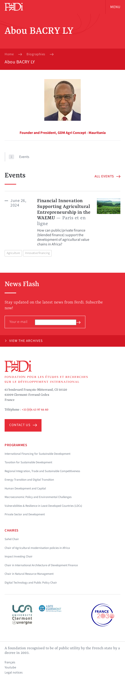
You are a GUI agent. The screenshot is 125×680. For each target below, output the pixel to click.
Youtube (10, 667)
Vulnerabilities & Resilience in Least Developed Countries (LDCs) (43, 506)
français (10, 662)
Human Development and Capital (25, 488)
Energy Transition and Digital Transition (29, 480)
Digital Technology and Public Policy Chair (31, 583)
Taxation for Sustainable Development (28, 462)
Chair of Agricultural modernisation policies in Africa (37, 548)
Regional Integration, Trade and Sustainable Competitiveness (42, 471)
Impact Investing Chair (19, 556)
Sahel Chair (12, 539)
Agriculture (13, 253)
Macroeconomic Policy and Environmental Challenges (38, 497)
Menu (115, 6)
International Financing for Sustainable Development (37, 454)
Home (9, 54)
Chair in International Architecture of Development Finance (41, 565)
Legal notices (14, 672)
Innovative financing (37, 253)
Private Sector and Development (25, 514)
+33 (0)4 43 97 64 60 (35, 409)
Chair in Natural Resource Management (29, 574)
